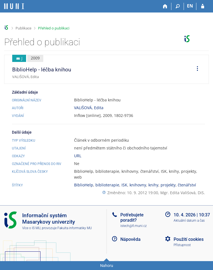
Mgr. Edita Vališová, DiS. (182, 192)
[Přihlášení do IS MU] (202, 6)
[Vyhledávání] (177, 6)
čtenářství (187, 185)
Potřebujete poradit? (132, 217)
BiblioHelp (83, 185)
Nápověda (130, 239)
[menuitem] (195, 69)
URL (77, 155)
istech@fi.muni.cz (133, 226)
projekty (168, 185)
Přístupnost (182, 245)
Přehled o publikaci (53, 28)
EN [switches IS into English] (190, 6)
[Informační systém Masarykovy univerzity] (14, 6)
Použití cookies (189, 239)
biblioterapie (107, 185)
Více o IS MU (31, 228)
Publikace (23, 28)
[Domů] (165, 6)
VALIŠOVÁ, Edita (88, 107)
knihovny (138, 185)
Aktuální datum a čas (189, 220)
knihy (153, 185)
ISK (124, 185)
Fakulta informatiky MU (74, 228)
